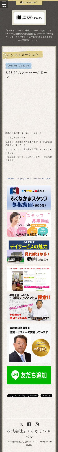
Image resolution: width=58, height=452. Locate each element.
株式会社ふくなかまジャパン (25, 441)
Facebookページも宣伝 (41, 178)
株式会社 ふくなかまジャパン (19, 178)
